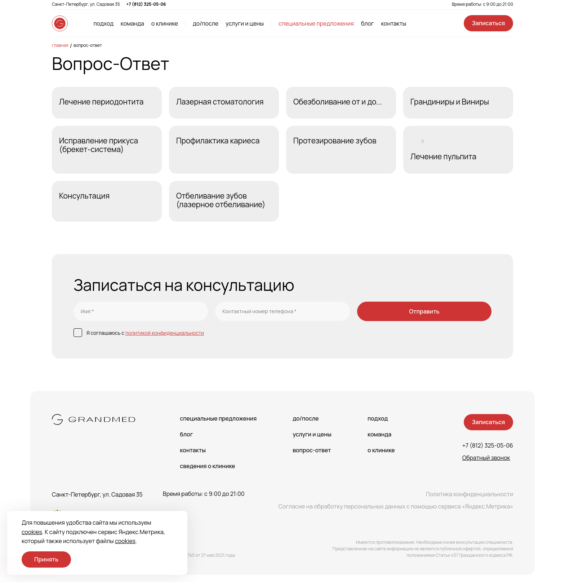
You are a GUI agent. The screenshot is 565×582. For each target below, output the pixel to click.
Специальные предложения (218, 418)
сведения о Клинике (207, 466)
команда (132, 23)
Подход (378, 418)
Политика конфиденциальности (469, 494)
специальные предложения (316, 23)
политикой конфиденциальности (164, 332)
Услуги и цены (312, 434)
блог (367, 23)
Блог (186, 434)
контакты (393, 23)
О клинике (381, 450)
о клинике (164, 23)
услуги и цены (245, 23)
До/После (306, 418)
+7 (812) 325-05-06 (146, 4)
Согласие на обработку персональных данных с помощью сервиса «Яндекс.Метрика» (396, 506)
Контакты (193, 450)
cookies (32, 532)
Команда (379, 434)
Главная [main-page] (60, 45)
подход (103, 23)
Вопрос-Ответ (88, 45)
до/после (205, 23)
